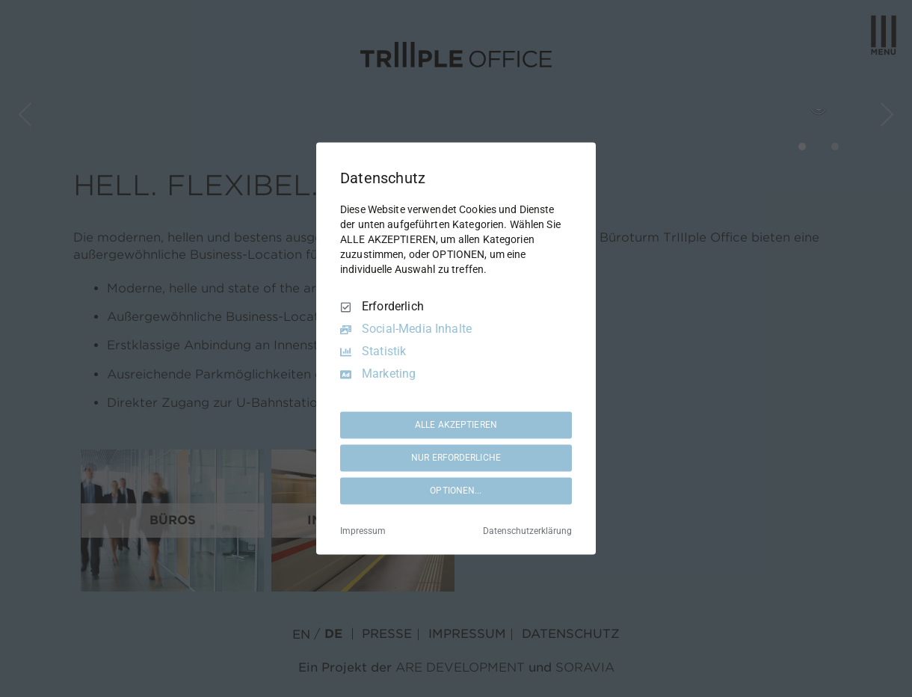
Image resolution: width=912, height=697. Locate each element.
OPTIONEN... (455, 490)
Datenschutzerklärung (527, 531)
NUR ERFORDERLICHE (456, 457)
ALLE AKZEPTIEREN (456, 425)
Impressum (363, 531)
